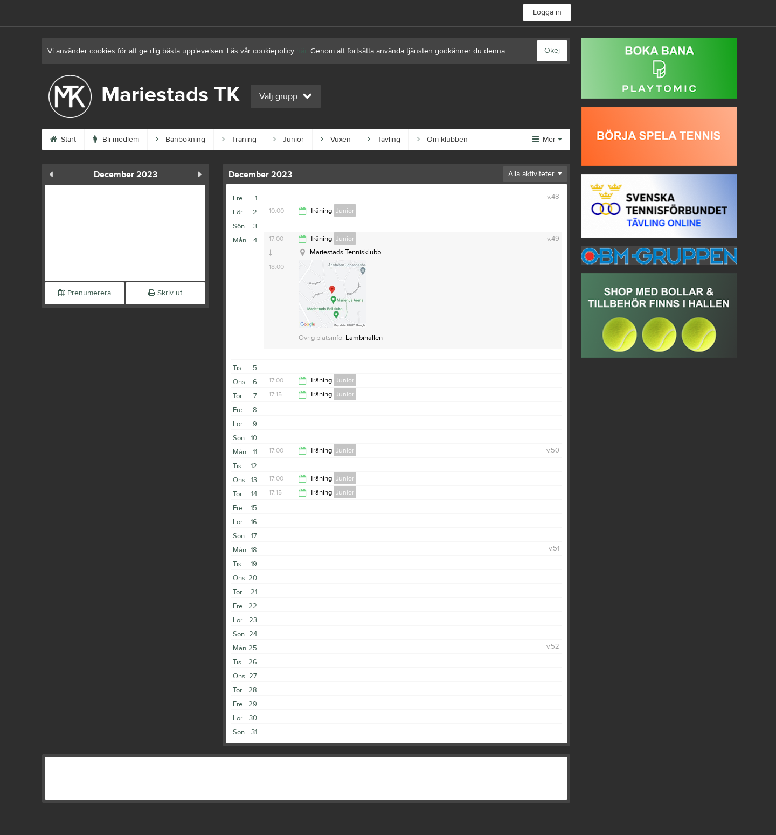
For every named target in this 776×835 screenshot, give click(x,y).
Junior (288, 139)
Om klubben (442, 139)
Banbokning (180, 139)
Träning (239, 139)
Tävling (384, 139)
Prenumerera (84, 293)
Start (63, 139)
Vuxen (336, 139)
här (301, 51)
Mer (547, 139)
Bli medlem (116, 139)
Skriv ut (165, 293)
